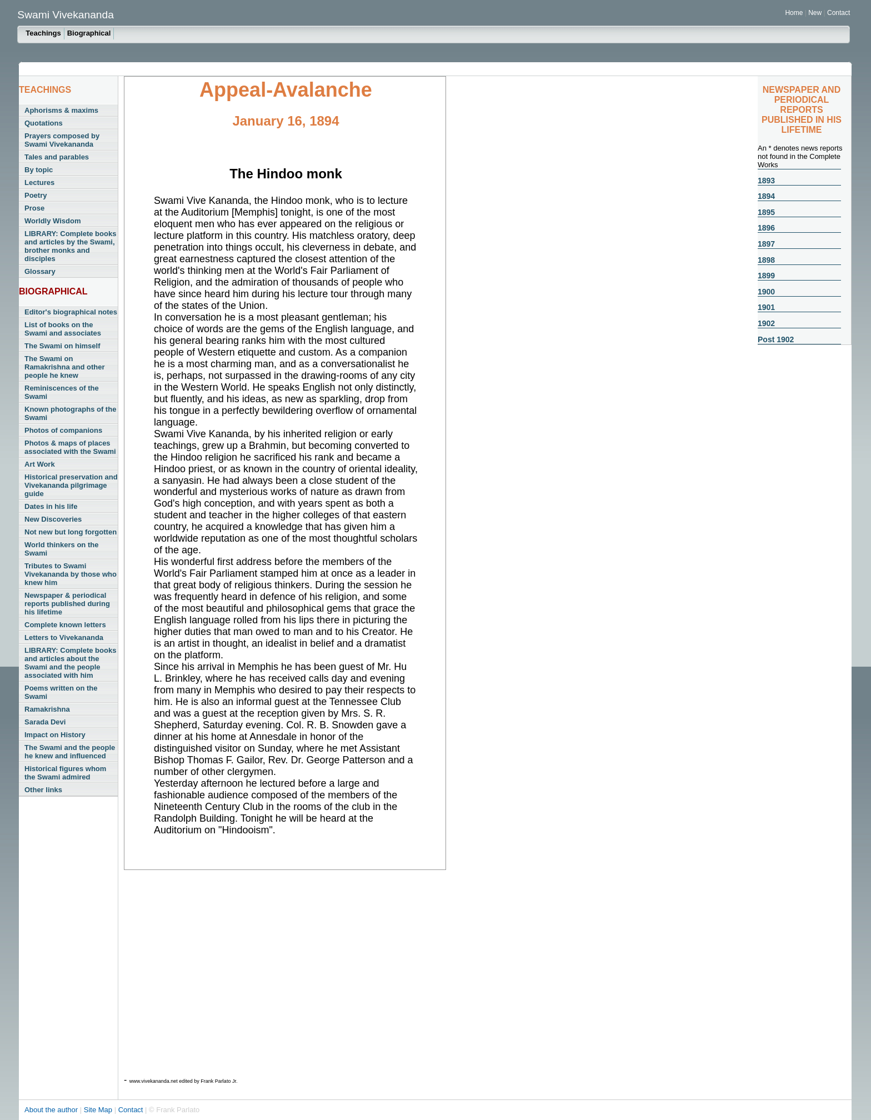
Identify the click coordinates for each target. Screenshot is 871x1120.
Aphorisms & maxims (61, 110)
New (815, 13)
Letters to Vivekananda (63, 637)
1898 (766, 260)
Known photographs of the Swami (70, 413)
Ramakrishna (47, 709)
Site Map (99, 1110)
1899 (766, 275)
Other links (43, 790)
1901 (766, 307)
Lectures (39, 182)
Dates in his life (50, 506)
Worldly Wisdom (52, 221)
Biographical (89, 33)
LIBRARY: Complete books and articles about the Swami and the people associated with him (70, 662)
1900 (766, 291)
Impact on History (55, 735)
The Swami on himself (62, 346)
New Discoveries (53, 519)
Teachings (43, 33)
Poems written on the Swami (60, 692)
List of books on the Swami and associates (62, 329)
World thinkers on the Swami (61, 549)
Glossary (40, 271)
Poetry (35, 195)
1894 (766, 196)
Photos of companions (63, 430)
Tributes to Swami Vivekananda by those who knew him (70, 574)
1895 (766, 212)
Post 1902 (776, 339)
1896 (766, 227)
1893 (766, 180)
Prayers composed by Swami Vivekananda (61, 140)
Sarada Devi (45, 722)
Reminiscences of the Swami (61, 392)
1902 (766, 323)
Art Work (39, 464)
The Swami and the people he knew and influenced (69, 751)
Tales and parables (56, 157)
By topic (38, 170)
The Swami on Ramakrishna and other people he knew (64, 366)
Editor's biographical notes (70, 312)
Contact (838, 13)
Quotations (43, 123)
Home (794, 13)
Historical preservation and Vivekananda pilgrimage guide (71, 485)
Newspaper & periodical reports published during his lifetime (67, 603)
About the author (52, 1110)
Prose (34, 208)
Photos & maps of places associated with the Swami (70, 447)
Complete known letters (65, 625)
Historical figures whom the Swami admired (65, 772)
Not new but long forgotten (70, 532)
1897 (766, 243)
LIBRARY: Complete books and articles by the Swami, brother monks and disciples (70, 246)
